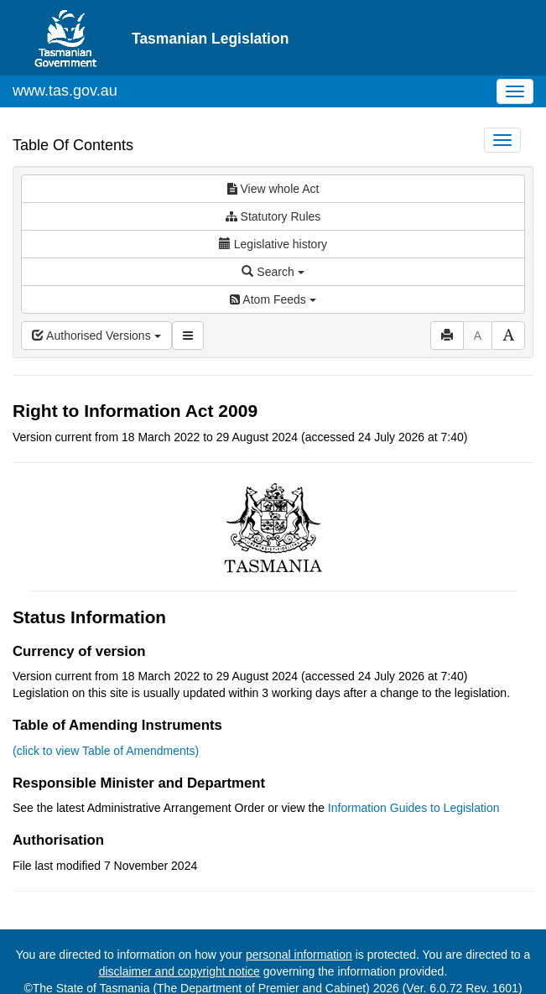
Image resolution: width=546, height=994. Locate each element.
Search (273, 271)
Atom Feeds (272, 299)
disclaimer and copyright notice (179, 971)
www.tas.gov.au (65, 90)
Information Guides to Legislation (414, 807)
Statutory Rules (273, 216)
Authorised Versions (96, 335)
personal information (299, 954)
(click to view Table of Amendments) (106, 750)
